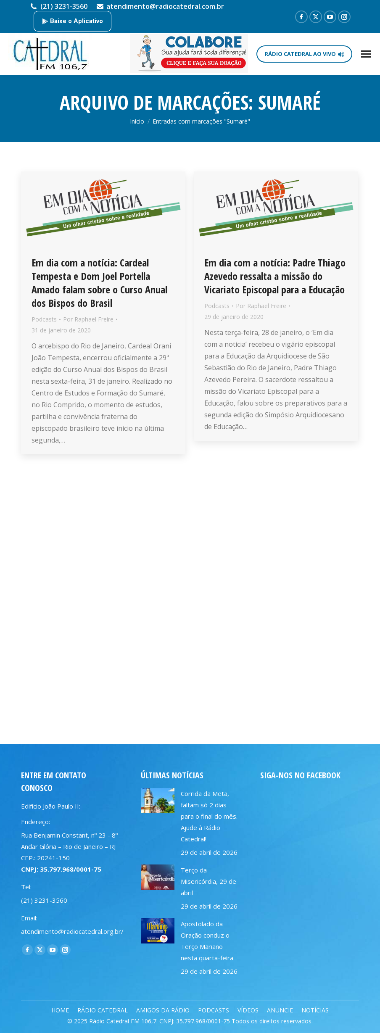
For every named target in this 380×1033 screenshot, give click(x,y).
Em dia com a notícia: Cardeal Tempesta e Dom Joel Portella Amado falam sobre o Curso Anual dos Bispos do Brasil (99, 283)
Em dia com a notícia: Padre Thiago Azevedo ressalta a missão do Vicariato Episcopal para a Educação (275, 276)
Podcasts (44, 319)
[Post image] (157, 800)
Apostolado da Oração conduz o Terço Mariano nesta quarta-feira (207, 941)
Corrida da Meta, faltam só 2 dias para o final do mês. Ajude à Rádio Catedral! (209, 816)
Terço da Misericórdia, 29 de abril (208, 881)
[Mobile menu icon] (366, 54)
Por (88, 319)
